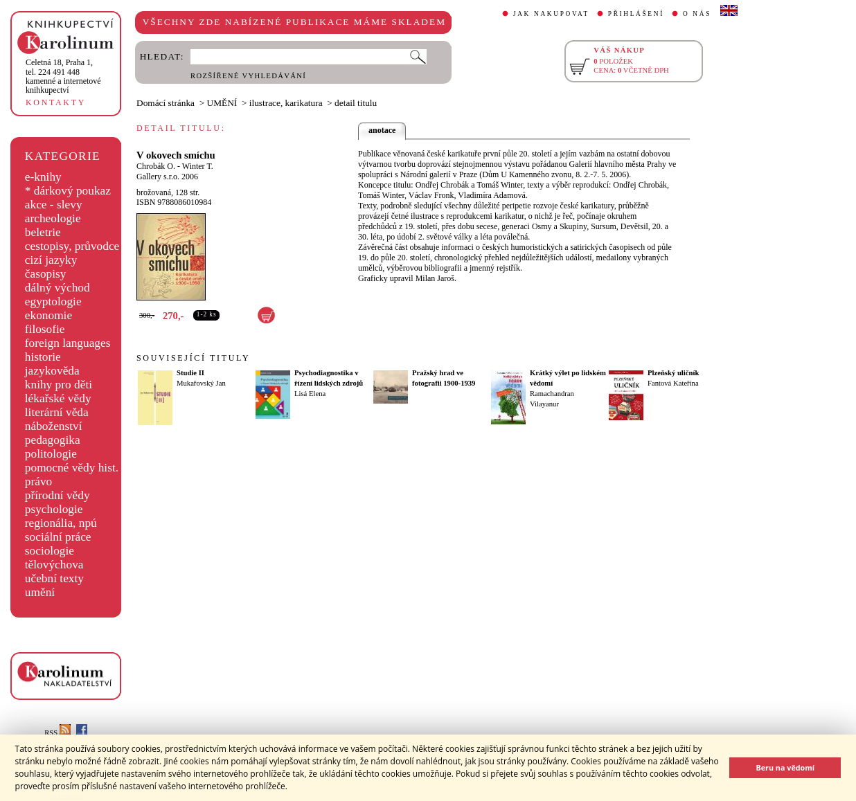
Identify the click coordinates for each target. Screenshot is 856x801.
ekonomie (48, 315)
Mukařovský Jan (201, 383)
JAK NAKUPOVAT (551, 13)
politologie (51, 453)
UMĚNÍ (222, 103)
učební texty (54, 578)
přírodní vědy (57, 495)
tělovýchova (54, 564)
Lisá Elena (310, 393)
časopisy (45, 273)
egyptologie (53, 301)
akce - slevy (53, 204)
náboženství (53, 426)
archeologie (53, 218)
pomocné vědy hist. (71, 467)
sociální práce (58, 536)
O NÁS (697, 13)
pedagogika (52, 440)
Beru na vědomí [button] (785, 767)
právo (38, 481)
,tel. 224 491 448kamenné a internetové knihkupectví (63, 76)
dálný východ (57, 287)
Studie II (190, 373)
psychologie (54, 509)
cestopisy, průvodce (72, 246)
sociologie (49, 550)
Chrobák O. (155, 166)
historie (43, 356)
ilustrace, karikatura (286, 103)
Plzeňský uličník (673, 373)
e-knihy (43, 176)
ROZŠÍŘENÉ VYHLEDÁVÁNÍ (248, 76)
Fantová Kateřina (673, 383)
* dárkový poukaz (68, 190)
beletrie (43, 232)
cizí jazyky (51, 260)
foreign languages (68, 343)
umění (40, 592)
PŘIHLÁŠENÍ (636, 13)
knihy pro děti (58, 384)
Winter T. (197, 166)
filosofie (45, 329)
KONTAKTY (56, 102)
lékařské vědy (58, 398)
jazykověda (52, 370)
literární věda (57, 412)
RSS (57, 733)
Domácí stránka (165, 103)
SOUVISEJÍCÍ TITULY (193, 358)
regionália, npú (61, 523)
